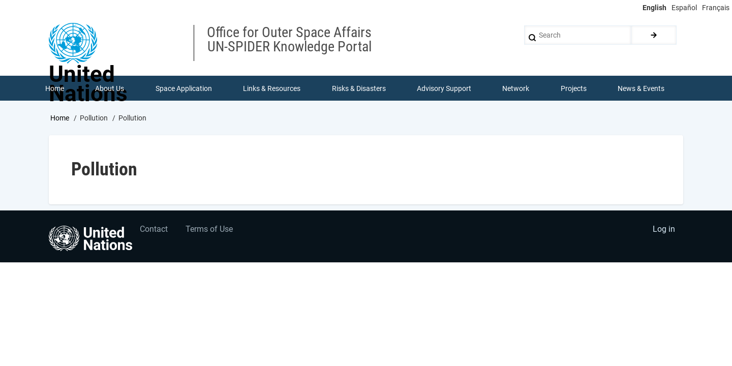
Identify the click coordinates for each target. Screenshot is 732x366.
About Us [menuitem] (109, 88)
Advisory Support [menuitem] (444, 88)
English (654, 8)
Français (715, 8)
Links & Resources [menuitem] (271, 88)
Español (684, 8)
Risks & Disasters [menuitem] (359, 88)
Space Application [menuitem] (184, 88)
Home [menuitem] (54, 88)
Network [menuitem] (516, 88)
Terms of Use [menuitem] (209, 230)
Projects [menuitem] (574, 88)
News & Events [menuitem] (641, 88)
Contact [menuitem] (154, 230)
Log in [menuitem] (664, 230)
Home (59, 118)
